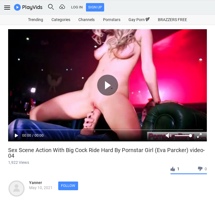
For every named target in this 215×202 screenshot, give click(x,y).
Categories (61, 19)
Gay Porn (138, 19)
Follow (68, 185)
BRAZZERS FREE (172, 19)
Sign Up (95, 7)
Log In (77, 7)
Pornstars (111, 19)
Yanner (35, 182)
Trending (35, 19)
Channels (86, 19)
